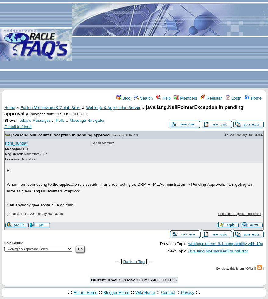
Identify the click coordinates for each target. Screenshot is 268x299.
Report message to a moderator (239, 214)
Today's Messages (34, 120)
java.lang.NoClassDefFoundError (218, 251)
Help (163, 98)
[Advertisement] (170, 44)
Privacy (187, 292)
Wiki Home (145, 292)
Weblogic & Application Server (113, 107)
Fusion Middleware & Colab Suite (50, 107)
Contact (168, 292)
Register (211, 98)
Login (233, 98)
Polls (60, 120)
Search (143, 98)
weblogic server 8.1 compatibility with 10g (225, 243)
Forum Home (86, 292)
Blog (123, 98)
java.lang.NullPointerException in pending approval (61, 135)
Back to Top (134, 261)
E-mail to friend (18, 127)
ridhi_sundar (16, 143)
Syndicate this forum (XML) (234, 268)
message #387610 (125, 135)
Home (253, 98)
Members (185, 98)
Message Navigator (87, 120)
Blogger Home (116, 292)
